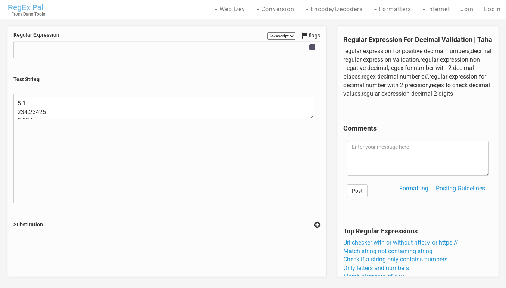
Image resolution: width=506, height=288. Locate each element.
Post (357, 191)
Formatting (413, 188)
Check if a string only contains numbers (395, 259)
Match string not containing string (387, 251)
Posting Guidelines (460, 188)
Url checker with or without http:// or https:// (400, 242)
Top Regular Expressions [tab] (380, 231)
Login (492, 9)
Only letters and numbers (376, 268)
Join (467, 9)
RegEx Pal (25, 7)
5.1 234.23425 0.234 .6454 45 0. (164, 108)
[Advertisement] (167, 254)
